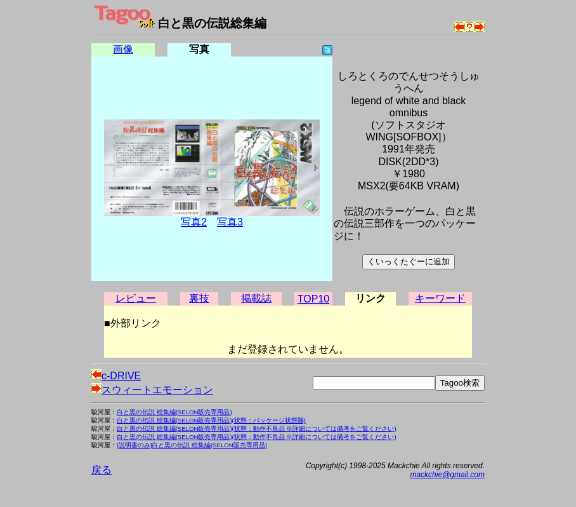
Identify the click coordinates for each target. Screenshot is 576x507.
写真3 (230, 222)
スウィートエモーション (152, 389)
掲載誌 (256, 298)
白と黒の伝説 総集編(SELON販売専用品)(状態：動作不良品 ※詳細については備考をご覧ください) (256, 428)
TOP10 (313, 299)
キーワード (440, 298)
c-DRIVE (116, 375)
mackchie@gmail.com (447, 474)
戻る (101, 469)
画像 (123, 49)
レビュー (135, 298)
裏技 (199, 298)
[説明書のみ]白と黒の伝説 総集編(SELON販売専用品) (192, 445)
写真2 (194, 222)
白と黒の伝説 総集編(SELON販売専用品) (174, 412)
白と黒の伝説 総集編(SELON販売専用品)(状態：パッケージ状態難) (211, 420)
